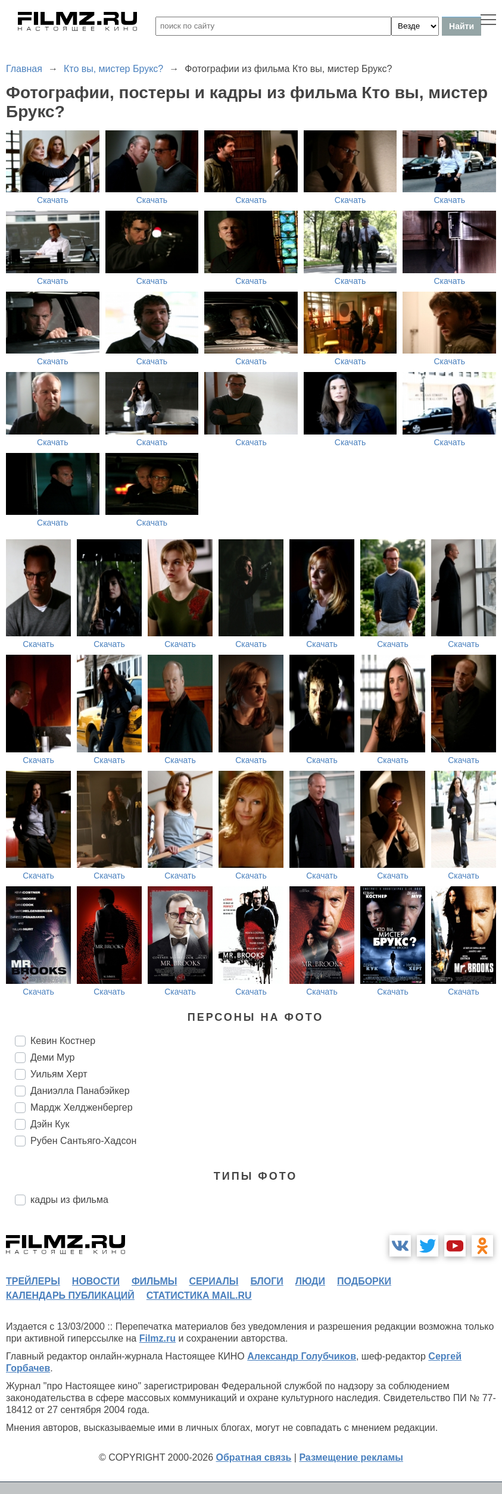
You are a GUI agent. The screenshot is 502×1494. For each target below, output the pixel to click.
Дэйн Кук (50, 1124)
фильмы (154, 1281)
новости (96, 1281)
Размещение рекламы (351, 1457)
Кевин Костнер (62, 1041)
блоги (266, 1281)
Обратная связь (254, 1457)
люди (310, 1281)
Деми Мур (52, 1057)
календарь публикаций (70, 1295)
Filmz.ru (157, 1338)
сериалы (213, 1281)
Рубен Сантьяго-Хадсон (83, 1141)
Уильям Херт (59, 1074)
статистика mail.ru (199, 1295)
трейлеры (33, 1281)
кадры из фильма (69, 1200)
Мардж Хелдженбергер (81, 1107)
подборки (364, 1281)
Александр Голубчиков (301, 1356)
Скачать (52, 200)
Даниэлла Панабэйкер (80, 1091)
